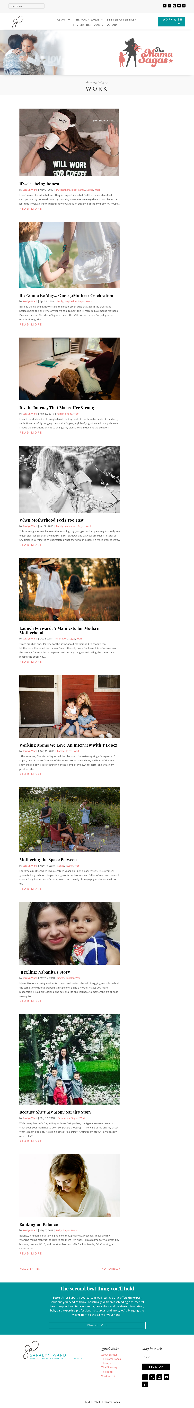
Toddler (70, 978)
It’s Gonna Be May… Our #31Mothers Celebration (66, 295)
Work (97, 189)
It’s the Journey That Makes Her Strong (56, 407)
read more (30, 208)
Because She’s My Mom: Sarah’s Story (55, 1112)
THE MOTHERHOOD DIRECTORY (95, 25)
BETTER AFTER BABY (122, 19)
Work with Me (109, 1376)
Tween (69, 865)
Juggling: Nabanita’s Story (44, 972)
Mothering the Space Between (48, 859)
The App (106, 1363)
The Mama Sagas (111, 1359)
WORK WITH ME (172, 22)
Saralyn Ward (30, 189)
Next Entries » (111, 1268)
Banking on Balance (38, 1224)
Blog (74, 189)
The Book (106, 1371)
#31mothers (63, 189)
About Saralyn (109, 1354)
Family (81, 189)
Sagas (89, 189)
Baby (59, 1230)
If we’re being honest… (41, 183)
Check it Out (97, 1325)
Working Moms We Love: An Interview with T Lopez (68, 745)
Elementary (63, 1118)
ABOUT (62, 19)
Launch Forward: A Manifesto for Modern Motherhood (59, 630)
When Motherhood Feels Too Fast (51, 520)
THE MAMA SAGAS (87, 19)
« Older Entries (29, 1268)
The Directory (109, 1367)
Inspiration (71, 301)
